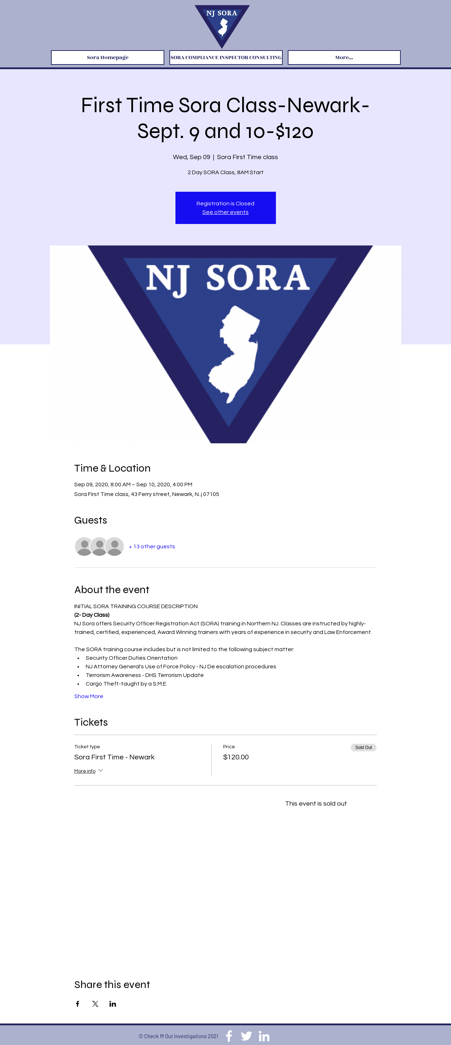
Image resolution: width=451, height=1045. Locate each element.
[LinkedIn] (264, 1036)
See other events (225, 212)
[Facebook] (228, 1036)
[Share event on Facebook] (77, 1004)
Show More (88, 696)
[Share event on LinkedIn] (112, 1004)
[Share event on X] (95, 1004)
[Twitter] (246, 1036)
